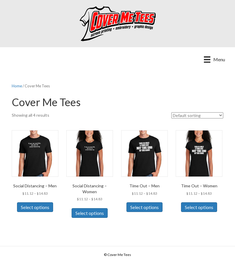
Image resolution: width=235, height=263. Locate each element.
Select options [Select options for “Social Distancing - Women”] (89, 213)
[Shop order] (197, 115)
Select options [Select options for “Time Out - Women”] (199, 207)
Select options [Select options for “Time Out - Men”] (144, 207)
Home (17, 86)
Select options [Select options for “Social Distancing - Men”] (35, 207)
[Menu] (214, 59)
